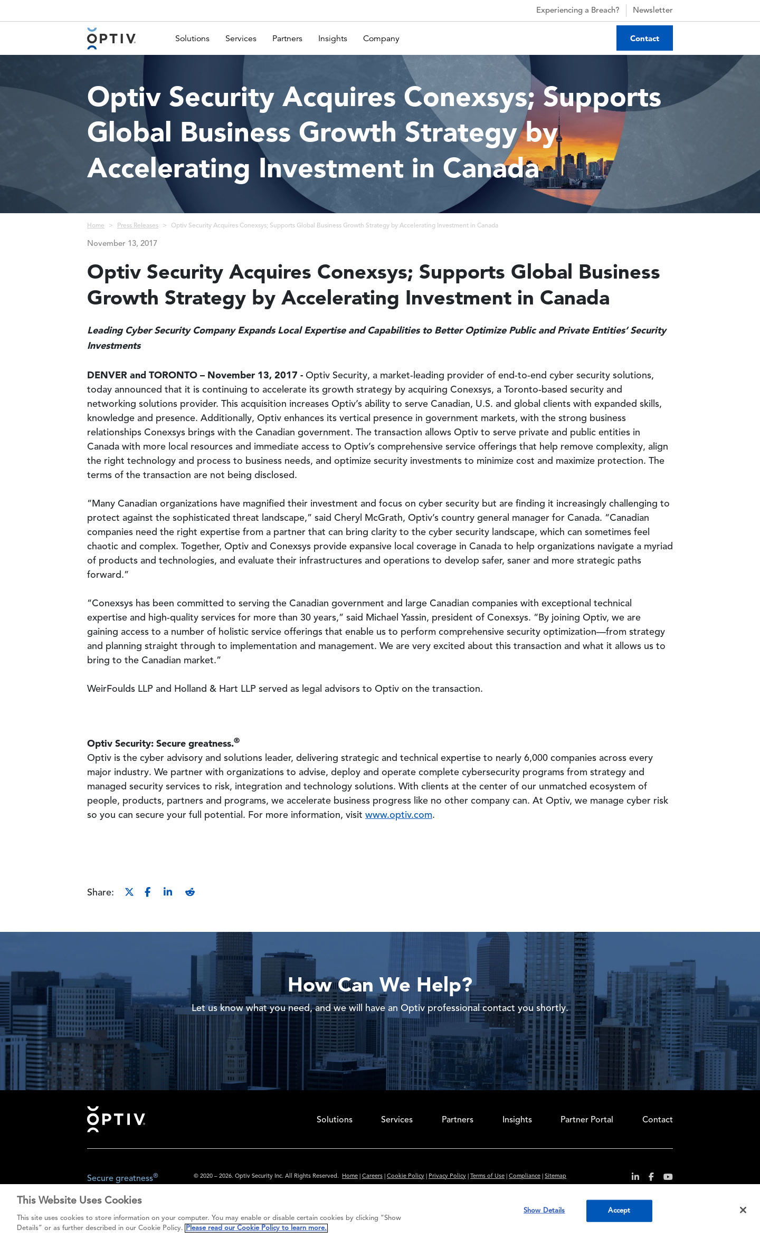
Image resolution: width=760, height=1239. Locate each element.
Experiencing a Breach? (569, 10)
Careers (372, 1176)
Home (95, 226)
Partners (287, 38)
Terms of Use (487, 1176)
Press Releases (137, 226)
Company (381, 38)
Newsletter (653, 11)
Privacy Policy (447, 1176)
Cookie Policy (405, 1176)
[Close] (743, 1210)
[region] (380, 1211)
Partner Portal (586, 1120)
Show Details (544, 1210)
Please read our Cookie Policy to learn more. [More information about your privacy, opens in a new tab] (256, 1228)
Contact (644, 38)
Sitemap (555, 1176)
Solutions (192, 38)
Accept (619, 1210)
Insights (332, 38)
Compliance (524, 1176)
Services (240, 38)
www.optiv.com (398, 815)
